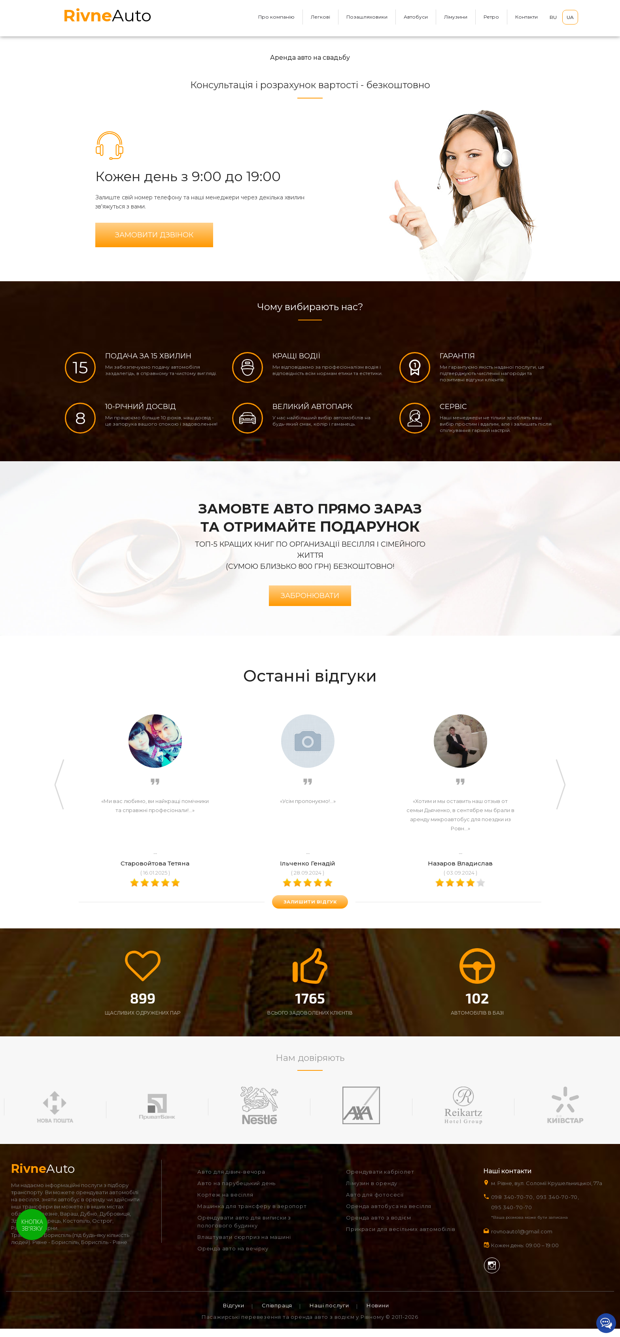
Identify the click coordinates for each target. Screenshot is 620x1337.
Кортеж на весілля (225, 1203)
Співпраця (277, 1313)
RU (553, 17)
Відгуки (233, 1313)
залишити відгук (310, 909)
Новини (378, 1313)
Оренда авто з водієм (378, 1226)
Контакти (526, 17)
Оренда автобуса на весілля (388, 1214)
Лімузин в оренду (371, 1191)
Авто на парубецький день (236, 1191)
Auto (107, 15)
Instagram (491, 1273)
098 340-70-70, (513, 1205)
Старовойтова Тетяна (155, 870)
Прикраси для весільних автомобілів (400, 1237)
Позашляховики (367, 17)
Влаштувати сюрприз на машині (244, 1245)
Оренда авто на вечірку (232, 1257)
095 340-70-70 (511, 1215)
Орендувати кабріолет (380, 1180)
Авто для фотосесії (374, 1203)
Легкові (320, 17)
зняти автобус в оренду (73, 1207)
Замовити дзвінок (154, 236)
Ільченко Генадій (307, 870)
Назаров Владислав (460, 870)
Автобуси (416, 17)
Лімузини (455, 17)
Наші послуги (329, 1313)
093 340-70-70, (559, 1205)
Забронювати (310, 602)
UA (570, 17)
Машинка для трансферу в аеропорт (252, 1214)
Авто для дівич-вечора (231, 1180)
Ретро (491, 17)
